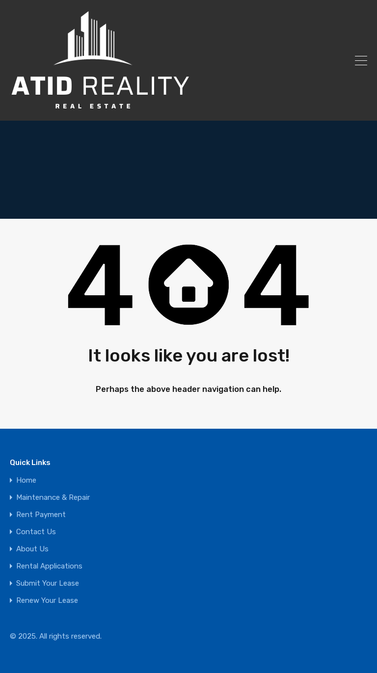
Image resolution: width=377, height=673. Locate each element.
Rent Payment (41, 514)
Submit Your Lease (47, 583)
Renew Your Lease (47, 600)
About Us (32, 549)
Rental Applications (49, 566)
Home (26, 480)
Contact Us (36, 532)
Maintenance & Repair (53, 497)
